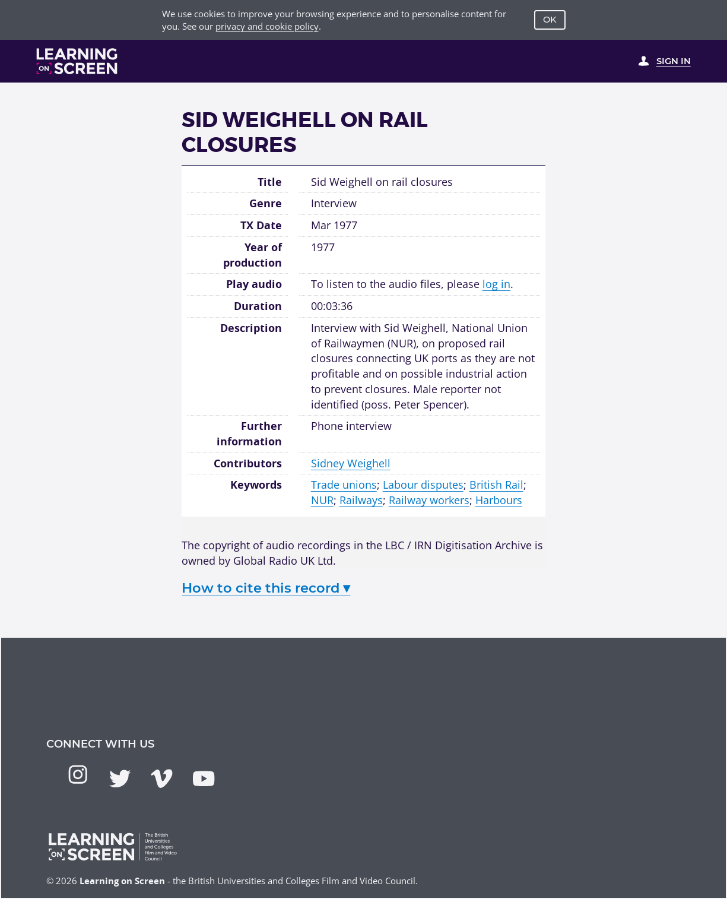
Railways (361, 500)
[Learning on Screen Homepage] (77, 61)
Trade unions (344, 484)
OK (550, 19)
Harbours (498, 500)
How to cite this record (266, 588)
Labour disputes (423, 484)
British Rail (496, 484)
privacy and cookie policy (267, 26)
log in (496, 284)
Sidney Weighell (351, 463)
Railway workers (429, 500)
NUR (322, 500)
